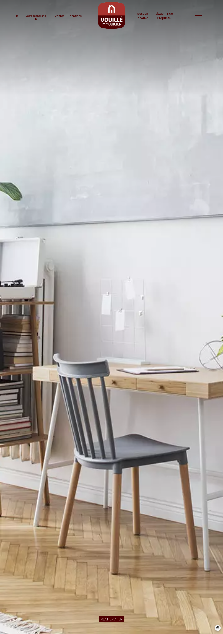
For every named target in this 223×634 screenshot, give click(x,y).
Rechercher (111, 619)
